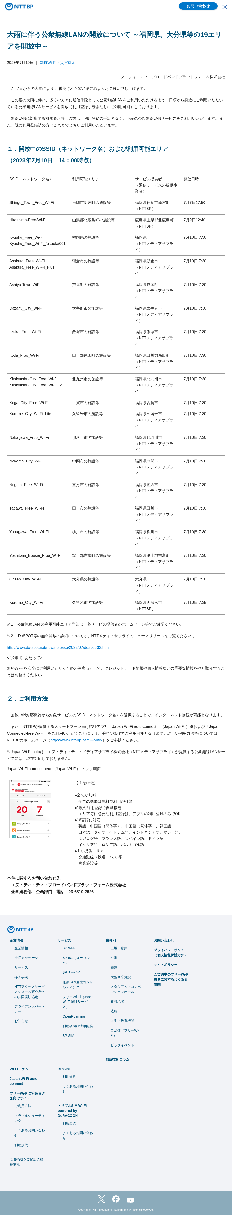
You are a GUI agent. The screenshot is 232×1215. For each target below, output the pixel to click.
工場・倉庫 (119, 948)
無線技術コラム (117, 1059)
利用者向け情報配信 (78, 1026)
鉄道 (114, 967)
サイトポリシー (165, 965)
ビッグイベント (122, 1045)
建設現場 (117, 1001)
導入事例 (21, 977)
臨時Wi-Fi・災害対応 (58, 63)
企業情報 (16, 940)
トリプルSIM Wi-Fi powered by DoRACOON (72, 1111)
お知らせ (21, 1021)
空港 (114, 958)
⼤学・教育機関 (122, 1021)
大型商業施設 (121, 977)
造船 (114, 1011)
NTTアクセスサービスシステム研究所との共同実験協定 (29, 992)
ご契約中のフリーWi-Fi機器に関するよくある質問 (171, 979)
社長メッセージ (26, 958)
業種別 (111, 940)
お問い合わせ (198, 6)
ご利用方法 (22, 1106)
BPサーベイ (72, 972)
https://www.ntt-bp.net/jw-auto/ (76, 740)
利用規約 (21, 1145)
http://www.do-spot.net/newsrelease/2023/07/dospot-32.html (58, 647)
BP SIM (68, 1036)
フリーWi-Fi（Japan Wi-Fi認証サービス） (78, 1002)
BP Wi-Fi (69, 948)
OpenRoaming (74, 1016)
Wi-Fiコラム (19, 1069)
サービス (21, 967)
